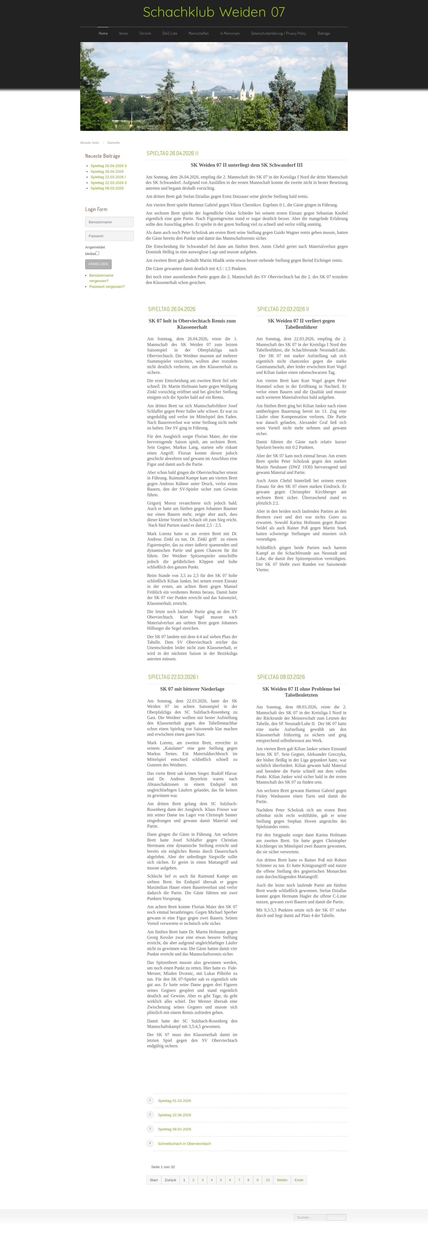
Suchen (334, 1218)
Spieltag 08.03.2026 (281, 675)
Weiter (282, 1178)
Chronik (145, 33)
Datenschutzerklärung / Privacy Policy (278, 33)
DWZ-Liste (169, 33)
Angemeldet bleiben (101, 246)
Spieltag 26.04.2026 (172, 306)
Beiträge (324, 33)
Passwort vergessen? (107, 279)
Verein (123, 33)
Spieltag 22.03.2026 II (283, 306)
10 (268, 1178)
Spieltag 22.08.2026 (174, 1113)
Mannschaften (199, 33)
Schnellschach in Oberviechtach (184, 1142)
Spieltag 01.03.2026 (174, 1099)
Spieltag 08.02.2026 (174, 1127)
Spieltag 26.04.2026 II (172, 151)
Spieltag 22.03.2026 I (173, 675)
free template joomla (214, 1232)
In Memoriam (230, 33)
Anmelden (98, 257)
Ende (299, 1178)
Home (103, 33)
